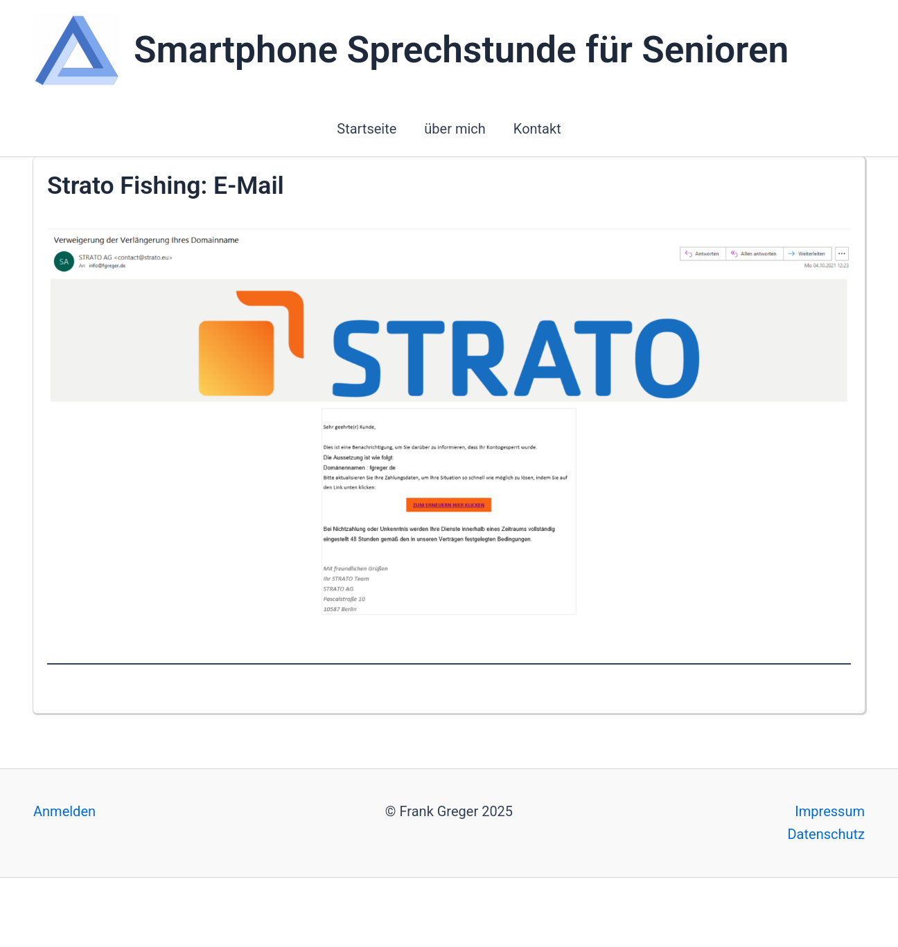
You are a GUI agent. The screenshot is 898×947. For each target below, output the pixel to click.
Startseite (366, 128)
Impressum (830, 811)
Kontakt (537, 128)
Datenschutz (826, 834)
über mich (455, 128)
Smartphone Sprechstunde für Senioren (461, 49)
